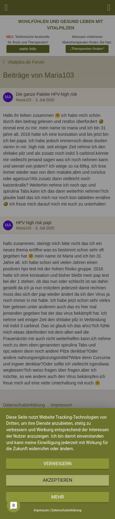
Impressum (41, 510)
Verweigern (58, 463)
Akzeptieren (57, 480)
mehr (57, 497)
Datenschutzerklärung (66, 510)
